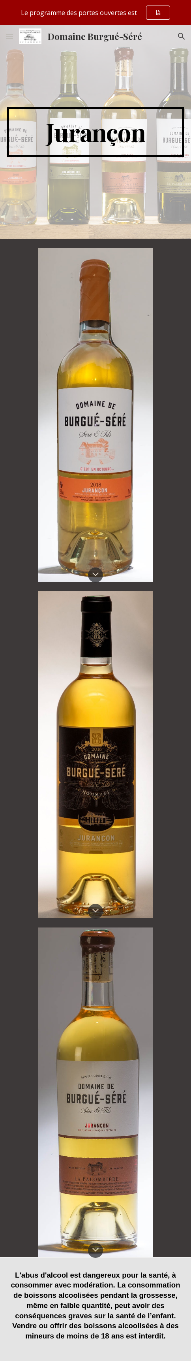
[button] (9, 36)
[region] (95, 12)
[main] (95, 132)
